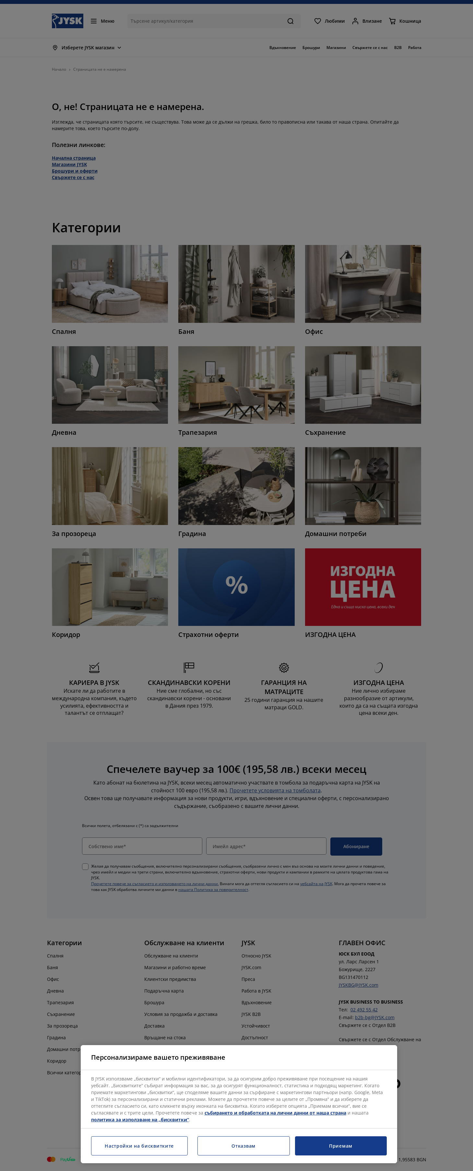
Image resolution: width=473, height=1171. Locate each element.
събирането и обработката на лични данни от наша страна (275, 1113)
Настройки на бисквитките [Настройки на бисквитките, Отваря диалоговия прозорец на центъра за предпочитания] (139, 1146)
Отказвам (243, 1146)
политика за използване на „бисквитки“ (140, 1119)
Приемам (340, 1146)
